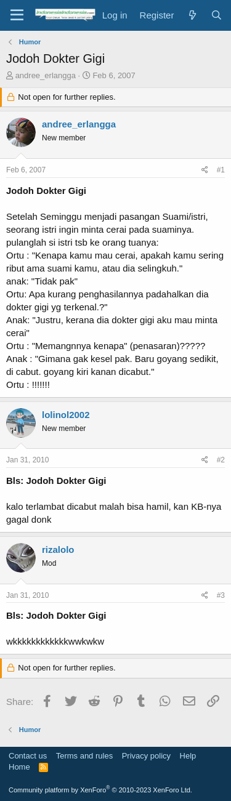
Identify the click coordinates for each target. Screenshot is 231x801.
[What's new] (192, 15)
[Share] (205, 170)
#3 (221, 595)
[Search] (217, 15)
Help (188, 755)
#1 (221, 170)
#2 (221, 460)
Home (19, 766)
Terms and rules (84, 755)
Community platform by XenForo (100, 790)
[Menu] (16, 15)
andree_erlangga (45, 75)
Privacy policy (146, 755)
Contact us (28, 755)
